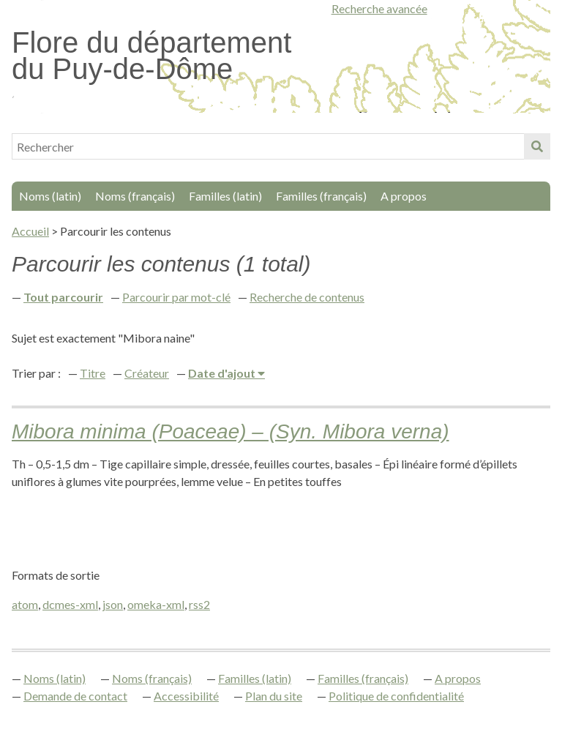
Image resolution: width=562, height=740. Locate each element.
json (112, 604)
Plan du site (273, 696)
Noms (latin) (50, 196)
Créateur (146, 373)
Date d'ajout (223, 373)
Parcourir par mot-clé (176, 297)
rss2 (199, 604)
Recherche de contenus (307, 297)
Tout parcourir (63, 297)
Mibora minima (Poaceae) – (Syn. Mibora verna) (230, 431)
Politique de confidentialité (396, 696)
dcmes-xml (70, 604)
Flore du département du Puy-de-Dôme (151, 55)
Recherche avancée (379, 8)
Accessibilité (186, 696)
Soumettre (537, 146)
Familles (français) (321, 196)
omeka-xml (155, 604)
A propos (404, 196)
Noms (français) (135, 196)
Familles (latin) (225, 196)
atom (25, 604)
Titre (92, 373)
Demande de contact (75, 696)
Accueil (30, 231)
